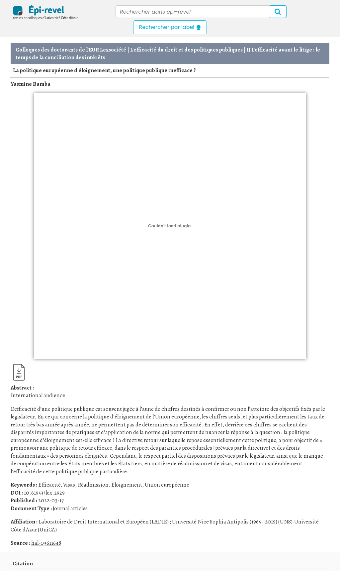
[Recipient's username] (201, 11)
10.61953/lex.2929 (44, 493)
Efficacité (49, 485)
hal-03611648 (46, 543)
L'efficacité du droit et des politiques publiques (186, 50)
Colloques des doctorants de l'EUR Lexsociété (71, 50)
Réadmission (93, 485)
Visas (69, 485)
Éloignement (126, 485)
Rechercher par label (170, 27)
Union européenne (167, 485)
